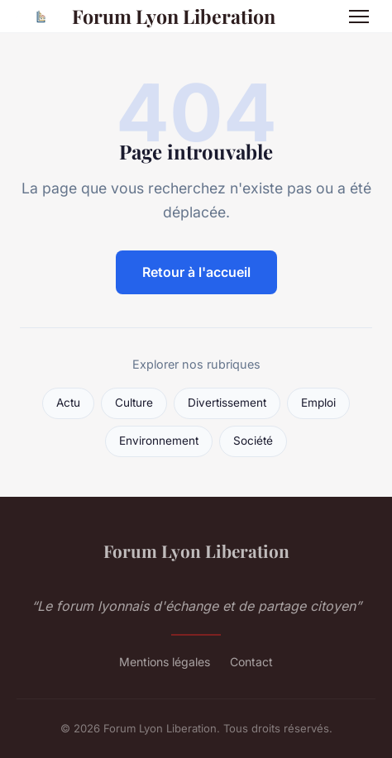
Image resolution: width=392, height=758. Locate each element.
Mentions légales (164, 662)
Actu (68, 402)
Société (253, 440)
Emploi (318, 402)
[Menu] (358, 16)
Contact (251, 662)
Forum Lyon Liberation (146, 16)
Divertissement (227, 402)
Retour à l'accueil (196, 272)
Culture (134, 402)
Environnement (158, 440)
